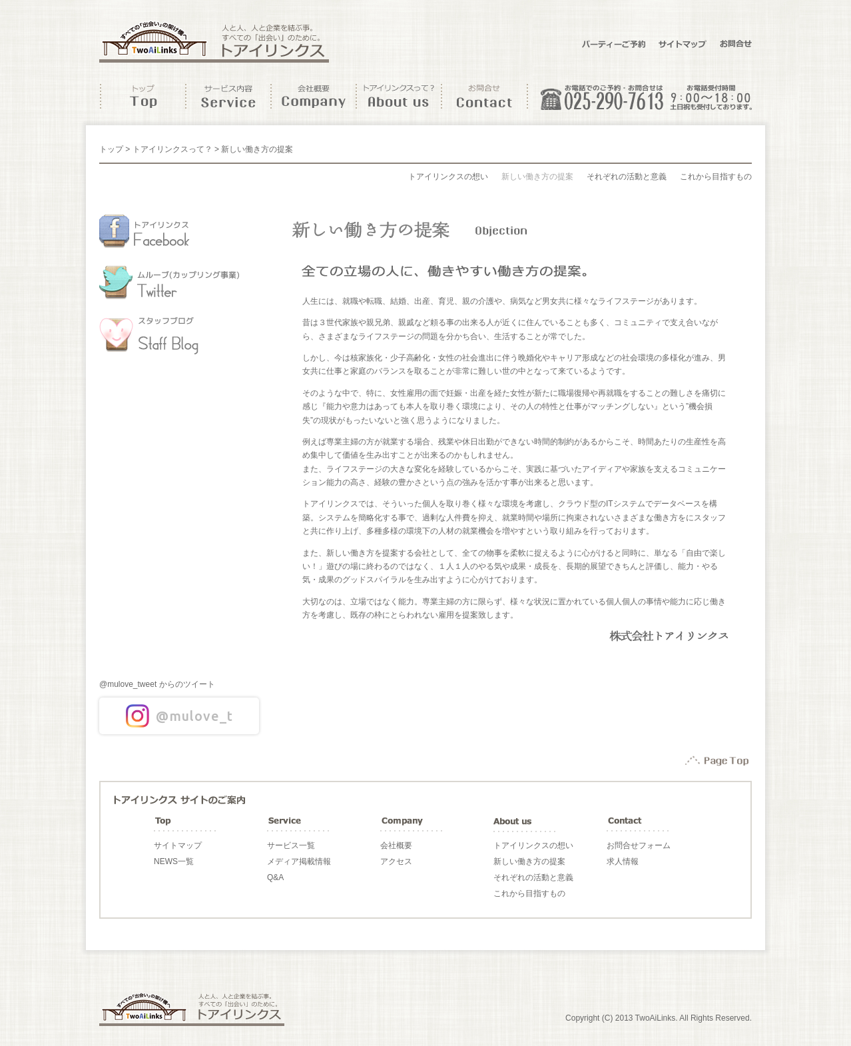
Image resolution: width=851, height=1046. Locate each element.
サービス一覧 (291, 845)
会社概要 (396, 845)
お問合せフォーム (639, 845)
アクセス (396, 861)
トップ (111, 149)
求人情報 (623, 861)
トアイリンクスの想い (448, 176)
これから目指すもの (716, 176)
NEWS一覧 (174, 861)
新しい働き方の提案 (537, 176)
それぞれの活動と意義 (627, 176)
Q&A (275, 877)
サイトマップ (178, 845)
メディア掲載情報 (299, 861)
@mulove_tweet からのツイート (157, 684)
